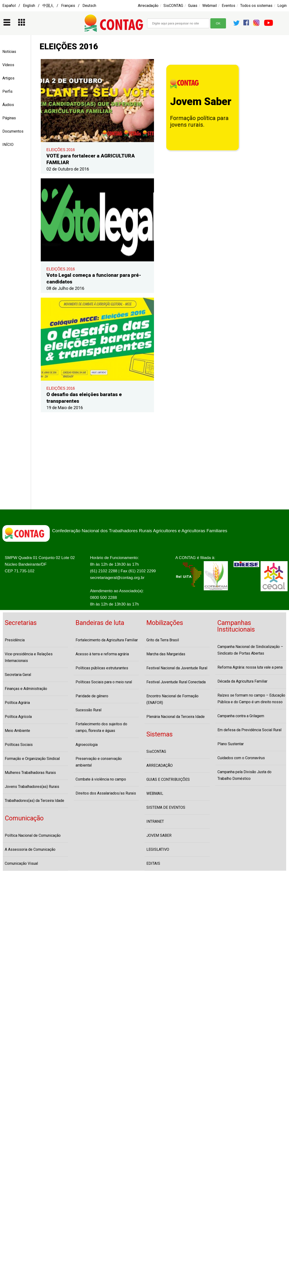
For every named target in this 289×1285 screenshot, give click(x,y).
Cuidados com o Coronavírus (241, 758)
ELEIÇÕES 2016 (60, 150)
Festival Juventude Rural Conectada (176, 682)
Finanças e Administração (26, 688)
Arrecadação (148, 5)
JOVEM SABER (159, 835)
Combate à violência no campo (101, 779)
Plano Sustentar (230, 744)
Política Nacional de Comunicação (33, 835)
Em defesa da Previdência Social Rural (249, 730)
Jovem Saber (200, 101)
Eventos (228, 5)
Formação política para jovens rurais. (199, 121)
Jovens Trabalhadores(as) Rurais (32, 786)
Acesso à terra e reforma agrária (102, 654)
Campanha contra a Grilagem (240, 716)
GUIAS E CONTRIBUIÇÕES (168, 779)
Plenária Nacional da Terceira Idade (175, 716)
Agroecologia (87, 744)
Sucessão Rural (88, 710)
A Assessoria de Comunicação (30, 849)
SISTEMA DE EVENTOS (165, 807)
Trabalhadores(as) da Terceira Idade (34, 800)
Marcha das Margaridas (165, 654)
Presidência (15, 640)
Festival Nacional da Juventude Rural (176, 668)
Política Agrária (17, 702)
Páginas (9, 118)
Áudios (8, 104)
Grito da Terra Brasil (162, 640)
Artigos (8, 78)
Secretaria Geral (18, 674)
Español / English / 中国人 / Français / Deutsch (49, 5)
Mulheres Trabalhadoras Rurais (30, 772)
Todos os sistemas (256, 5)
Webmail (209, 5)
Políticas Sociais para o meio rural (104, 682)
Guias (192, 5)
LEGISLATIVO (157, 849)
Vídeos (8, 65)
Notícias (9, 51)
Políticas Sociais (19, 744)
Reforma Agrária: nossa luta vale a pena (250, 667)
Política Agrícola (18, 716)
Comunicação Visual (21, 863)
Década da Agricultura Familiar (242, 681)
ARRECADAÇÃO (159, 765)
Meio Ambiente (17, 730)
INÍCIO (8, 144)
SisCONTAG (173, 5)
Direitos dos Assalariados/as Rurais (106, 793)
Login (282, 5)
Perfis (7, 91)
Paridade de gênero (92, 696)
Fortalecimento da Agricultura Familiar (107, 640)
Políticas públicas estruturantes (102, 668)
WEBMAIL (154, 793)
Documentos (12, 131)
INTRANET (155, 821)
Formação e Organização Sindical (32, 758)
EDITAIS (153, 863)
